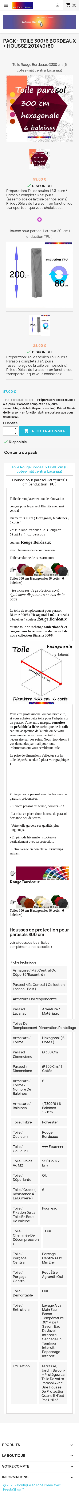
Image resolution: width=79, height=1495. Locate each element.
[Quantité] (8, 431)
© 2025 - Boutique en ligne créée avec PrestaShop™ (32, 1487)
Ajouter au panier (45, 431)
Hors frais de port (23, 400)
